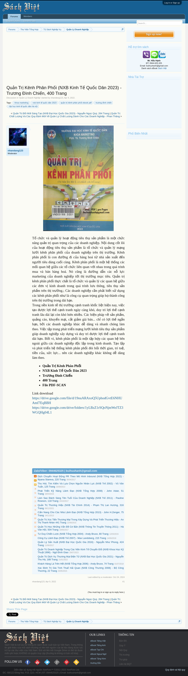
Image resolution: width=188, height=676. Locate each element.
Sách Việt (162, 68)
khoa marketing (21, 102)
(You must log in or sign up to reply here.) (106, 592)
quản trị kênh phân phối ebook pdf (76, 102)
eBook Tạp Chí (97, 650)
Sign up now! (154, 34)
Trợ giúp (123, 659)
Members (28, 16)
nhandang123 (57, 98)
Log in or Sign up (172, 3)
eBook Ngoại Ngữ (98, 654)
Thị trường (124, 654)
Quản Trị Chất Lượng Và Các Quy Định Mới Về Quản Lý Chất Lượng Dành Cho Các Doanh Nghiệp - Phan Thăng (64, 115)
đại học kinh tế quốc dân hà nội (23, 106)
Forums (14, 16)
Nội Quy (123, 650)
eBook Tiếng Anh (98, 645)
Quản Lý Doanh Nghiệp (29, 98)
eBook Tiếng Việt (98, 641)
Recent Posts (29, 21)
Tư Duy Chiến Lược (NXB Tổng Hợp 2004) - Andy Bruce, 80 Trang (73, 533)
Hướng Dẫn (95, 663)
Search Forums (13, 21)
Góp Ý (122, 645)
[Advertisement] (65, 59)
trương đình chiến (103, 102)
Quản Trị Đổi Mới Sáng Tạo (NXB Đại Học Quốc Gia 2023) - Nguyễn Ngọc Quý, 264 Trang (61, 113)
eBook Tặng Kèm (98, 659)
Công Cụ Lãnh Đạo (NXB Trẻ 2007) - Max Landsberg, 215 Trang (72, 538)
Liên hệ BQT (125, 664)
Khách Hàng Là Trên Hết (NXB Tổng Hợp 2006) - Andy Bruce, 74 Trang (75, 563)
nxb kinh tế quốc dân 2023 (44, 102)
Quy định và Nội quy (175, 669)
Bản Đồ (123, 641)
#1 (123, 581)
